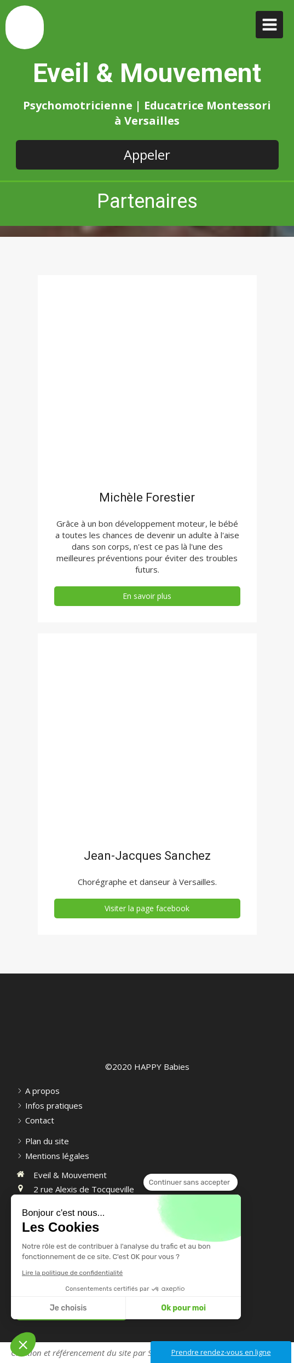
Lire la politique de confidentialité (72, 1273)
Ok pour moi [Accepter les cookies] (183, 1308)
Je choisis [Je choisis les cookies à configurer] (68, 1308)
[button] (23, 1344)
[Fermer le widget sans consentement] (190, 1182)
